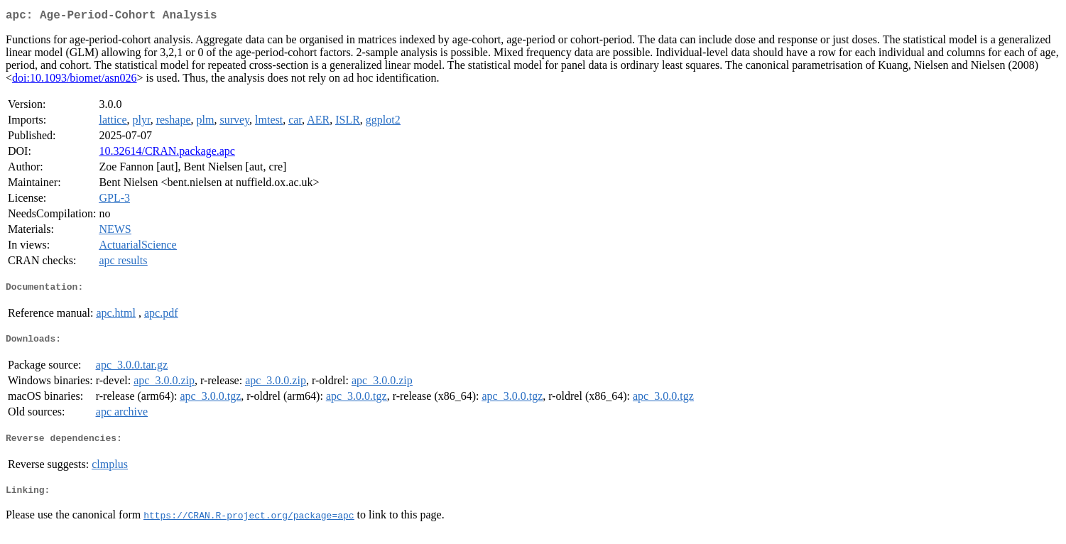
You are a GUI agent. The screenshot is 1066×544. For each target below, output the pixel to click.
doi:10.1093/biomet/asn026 (74, 81)
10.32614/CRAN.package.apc (167, 154)
